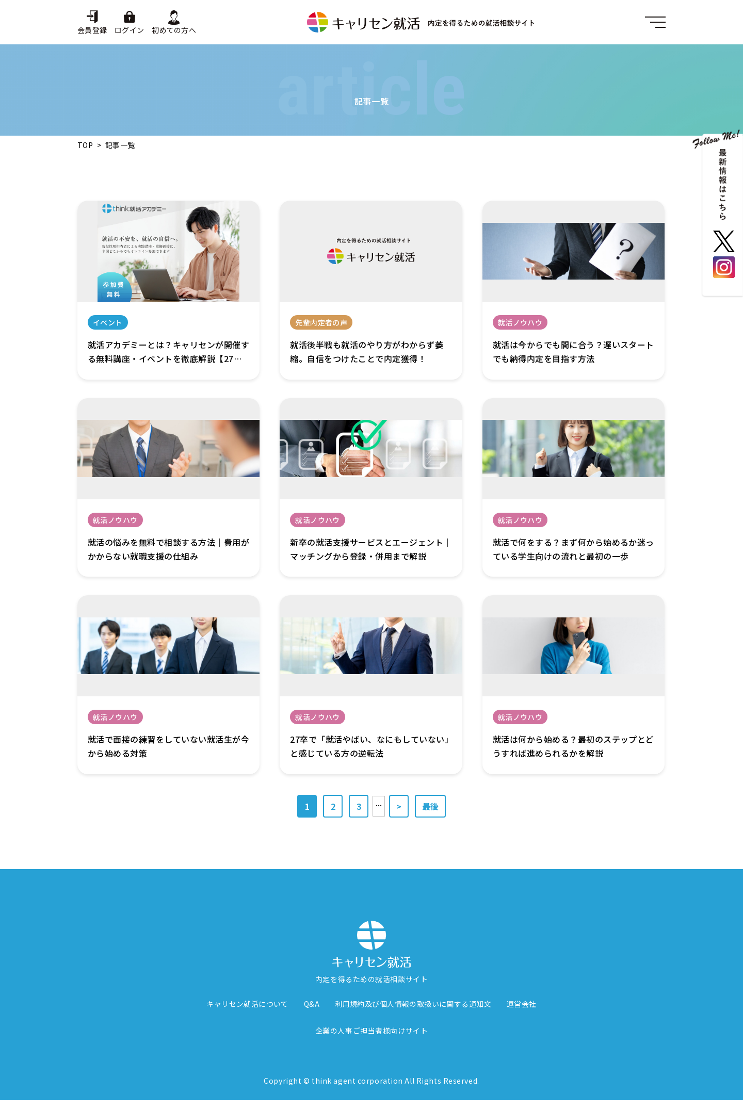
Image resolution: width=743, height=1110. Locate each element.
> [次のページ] (398, 806)
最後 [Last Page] (430, 806)
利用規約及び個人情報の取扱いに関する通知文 (413, 1004)
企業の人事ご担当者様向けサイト (371, 1031)
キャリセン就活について (247, 1004)
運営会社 (522, 1004)
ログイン (129, 29)
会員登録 (92, 29)
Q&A (311, 1004)
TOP (85, 145)
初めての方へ (174, 29)
